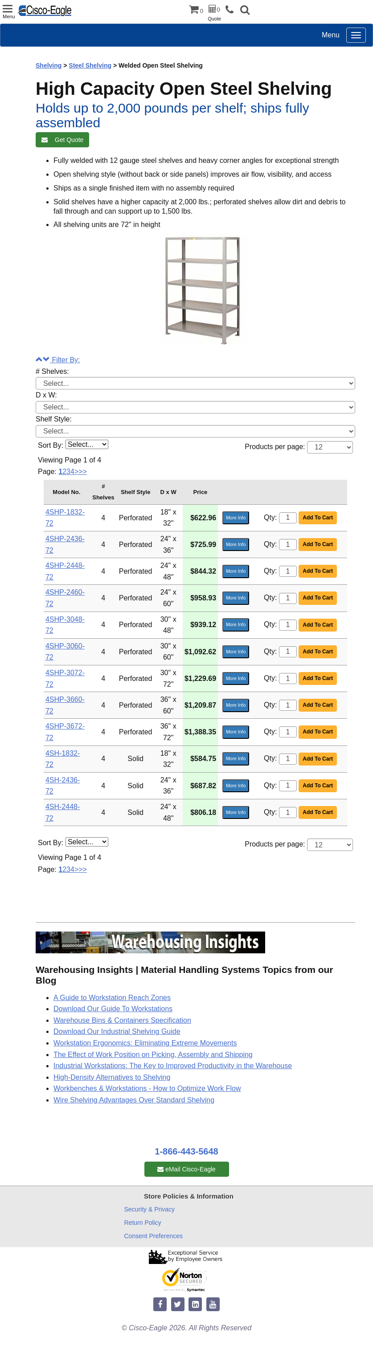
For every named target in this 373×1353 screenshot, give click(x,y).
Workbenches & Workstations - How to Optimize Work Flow (147, 1088)
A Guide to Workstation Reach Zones (112, 997)
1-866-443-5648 (186, 1151)
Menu (331, 35)
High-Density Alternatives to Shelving (111, 1077)
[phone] (231, 10)
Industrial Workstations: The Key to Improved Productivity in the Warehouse (172, 1065)
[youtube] (213, 1304)
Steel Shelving (90, 65)
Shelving (48, 65)
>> (82, 471)
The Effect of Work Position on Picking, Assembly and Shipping (153, 1054)
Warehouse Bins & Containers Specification (122, 1020)
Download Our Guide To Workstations (112, 1009)
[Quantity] (288, 517)
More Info (236, 517)
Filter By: (58, 360)
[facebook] (160, 1304)
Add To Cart (318, 517)
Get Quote (62, 139)
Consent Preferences (153, 1236)
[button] (245, 11)
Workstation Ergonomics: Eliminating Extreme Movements (145, 1043)
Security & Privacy (149, 1209)
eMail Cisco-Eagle (186, 1169)
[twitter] (177, 1304)
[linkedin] (195, 1304)
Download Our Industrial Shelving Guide (116, 1031)
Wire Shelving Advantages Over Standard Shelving (133, 1100)
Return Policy (142, 1222)
